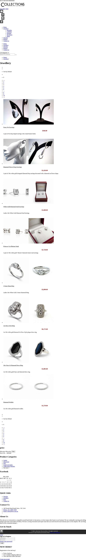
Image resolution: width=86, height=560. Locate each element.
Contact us (6, 41)
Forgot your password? (6, 541)
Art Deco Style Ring (9, 325)
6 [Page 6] (3, 89)
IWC (4, 463)
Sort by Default (7, 71)
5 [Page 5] (3, 88)
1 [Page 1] (3, 81)
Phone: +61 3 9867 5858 (10, 510)
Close (1, 535)
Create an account (5, 559)
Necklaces (9, 34)
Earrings (9, 33)
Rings (8, 36)
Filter (13, 451)
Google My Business (55, 532)
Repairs (5, 39)
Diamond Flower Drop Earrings (12, 167)
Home (5, 27)
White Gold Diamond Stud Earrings (13, 206)
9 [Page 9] (3, 94)
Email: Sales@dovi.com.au (10, 511)
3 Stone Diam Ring (8, 286)
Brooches (9, 30)
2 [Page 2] (3, 83)
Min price (2, 451)
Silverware (6, 462)
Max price (8, 451)
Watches (5, 38)
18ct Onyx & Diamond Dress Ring (13, 365)
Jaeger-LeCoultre (8, 465)
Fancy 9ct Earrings (8, 127)
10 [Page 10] (4, 95)
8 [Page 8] (3, 92)
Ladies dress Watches (9, 466)
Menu (1, 24)
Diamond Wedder (8, 402)
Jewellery (5, 28)
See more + (6, 468)
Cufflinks (9, 31)
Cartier (5, 460)
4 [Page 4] (3, 86)
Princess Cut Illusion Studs (11, 246)
